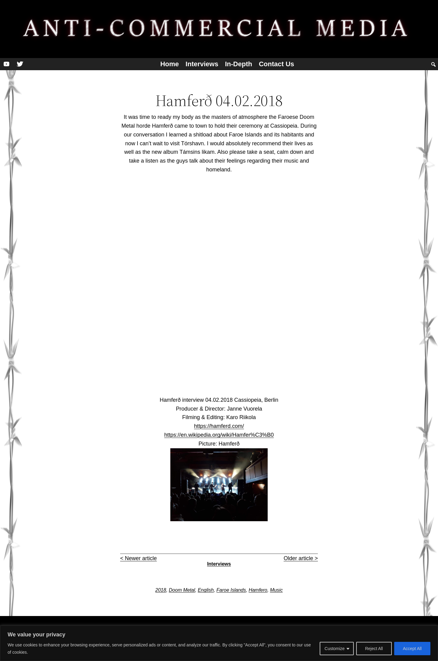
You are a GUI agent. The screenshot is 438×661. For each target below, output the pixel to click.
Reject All (374, 648)
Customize (335, 648)
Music (276, 590)
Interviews (202, 64)
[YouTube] (6, 64)
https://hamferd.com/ (219, 426)
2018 (160, 590)
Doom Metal (182, 590)
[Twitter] (19, 64)
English (206, 590)
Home (169, 64)
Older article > (300, 558)
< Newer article (138, 558)
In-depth (238, 64)
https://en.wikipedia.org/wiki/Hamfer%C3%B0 (219, 435)
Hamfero (258, 590)
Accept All (412, 648)
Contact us (276, 64)
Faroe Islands (231, 590)
